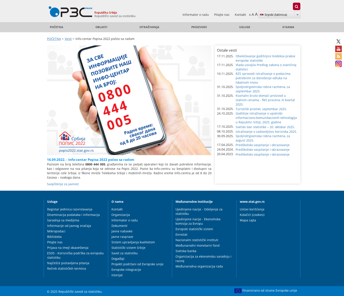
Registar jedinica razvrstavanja (69, 209)
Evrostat (181, 234)
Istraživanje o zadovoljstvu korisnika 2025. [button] (266, 131)
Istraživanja (149, 27)
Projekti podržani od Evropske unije (137, 264)
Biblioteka (54, 237)
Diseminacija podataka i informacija (73, 215)
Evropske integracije (126, 269)
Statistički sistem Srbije (128, 248)
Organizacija (120, 215)
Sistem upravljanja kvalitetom (133, 242)
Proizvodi (199, 27)
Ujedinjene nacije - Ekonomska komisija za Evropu (198, 221)
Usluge (244, 27)
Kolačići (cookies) (252, 215)
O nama (288, 27)
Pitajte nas (222, 15)
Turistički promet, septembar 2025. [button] (261, 109)
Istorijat (117, 275)
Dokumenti (119, 226)
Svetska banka (186, 251)
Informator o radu (196, 15)
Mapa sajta (248, 220)
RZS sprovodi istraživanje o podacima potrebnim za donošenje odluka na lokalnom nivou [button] (263, 78)
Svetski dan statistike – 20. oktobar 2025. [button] (265, 127)
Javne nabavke (122, 231)
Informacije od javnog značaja (69, 226)
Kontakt (240, 15)
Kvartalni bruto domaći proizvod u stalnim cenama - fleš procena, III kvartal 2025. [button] (265, 99)
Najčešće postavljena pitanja (68, 263)
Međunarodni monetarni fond (198, 245)
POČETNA (56, 27)
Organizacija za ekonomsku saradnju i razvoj (203, 258)
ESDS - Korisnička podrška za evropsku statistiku (75, 255)
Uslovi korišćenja (252, 209)
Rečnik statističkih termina (66, 268)
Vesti (68, 39)
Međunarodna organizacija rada (199, 266)
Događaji (117, 259)
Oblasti (101, 27)
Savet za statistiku (124, 253)
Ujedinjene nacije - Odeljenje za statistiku (199, 211)
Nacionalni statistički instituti (197, 240)
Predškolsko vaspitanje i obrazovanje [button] (263, 145)
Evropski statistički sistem (194, 229)
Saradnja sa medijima (63, 220)
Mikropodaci (56, 231)
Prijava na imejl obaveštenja (67, 248)
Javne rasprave (122, 237)
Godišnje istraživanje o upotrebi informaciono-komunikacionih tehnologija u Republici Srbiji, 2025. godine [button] (266, 117)
